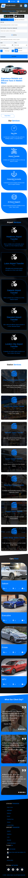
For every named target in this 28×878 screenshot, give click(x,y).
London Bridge (10, 825)
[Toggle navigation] (21, 5)
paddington (9, 810)
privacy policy (10, 860)
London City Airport (11, 843)
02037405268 (11, 849)
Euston (8, 816)
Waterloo (9, 813)
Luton (8, 837)
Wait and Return (20, 19)
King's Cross (10, 807)
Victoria (8, 822)
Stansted (9, 840)
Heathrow (9, 834)
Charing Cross (10, 819)
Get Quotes (14, 56)
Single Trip (5, 19)
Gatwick (9, 831)
